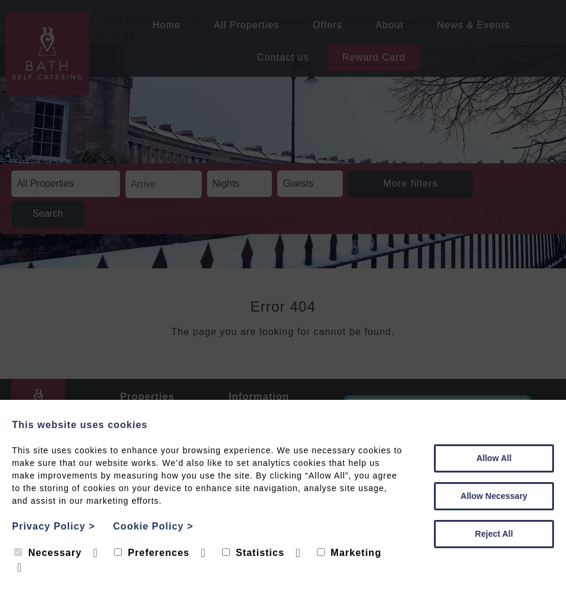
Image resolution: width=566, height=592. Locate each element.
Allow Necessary (493, 496)
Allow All (494, 458)
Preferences (152, 553)
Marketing (349, 553)
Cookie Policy (153, 526)
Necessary (48, 553)
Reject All (494, 534)
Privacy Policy (53, 526)
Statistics (253, 553)
